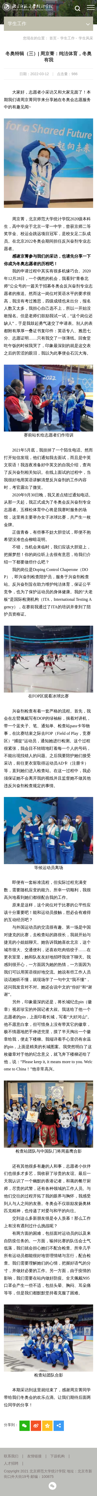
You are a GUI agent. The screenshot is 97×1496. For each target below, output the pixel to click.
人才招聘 (11, 1463)
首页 (53, 38)
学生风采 (86, 38)
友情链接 (34, 1456)
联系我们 (11, 1456)
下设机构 (57, 1456)
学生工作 (67, 38)
